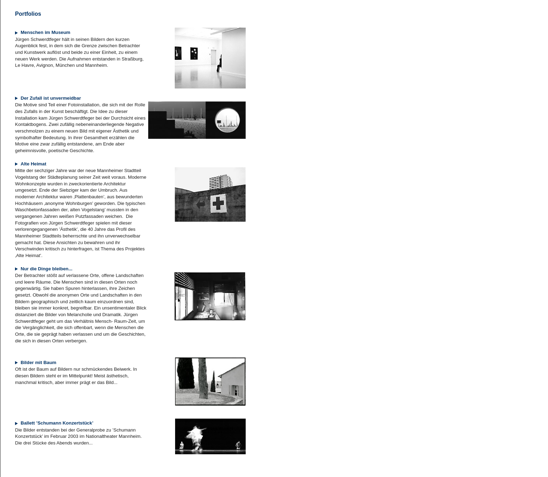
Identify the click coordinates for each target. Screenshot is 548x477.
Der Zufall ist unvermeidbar (48, 98)
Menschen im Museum (42, 32)
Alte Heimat (30, 163)
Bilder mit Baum (35, 362)
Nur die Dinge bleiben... (43, 268)
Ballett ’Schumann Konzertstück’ (54, 423)
